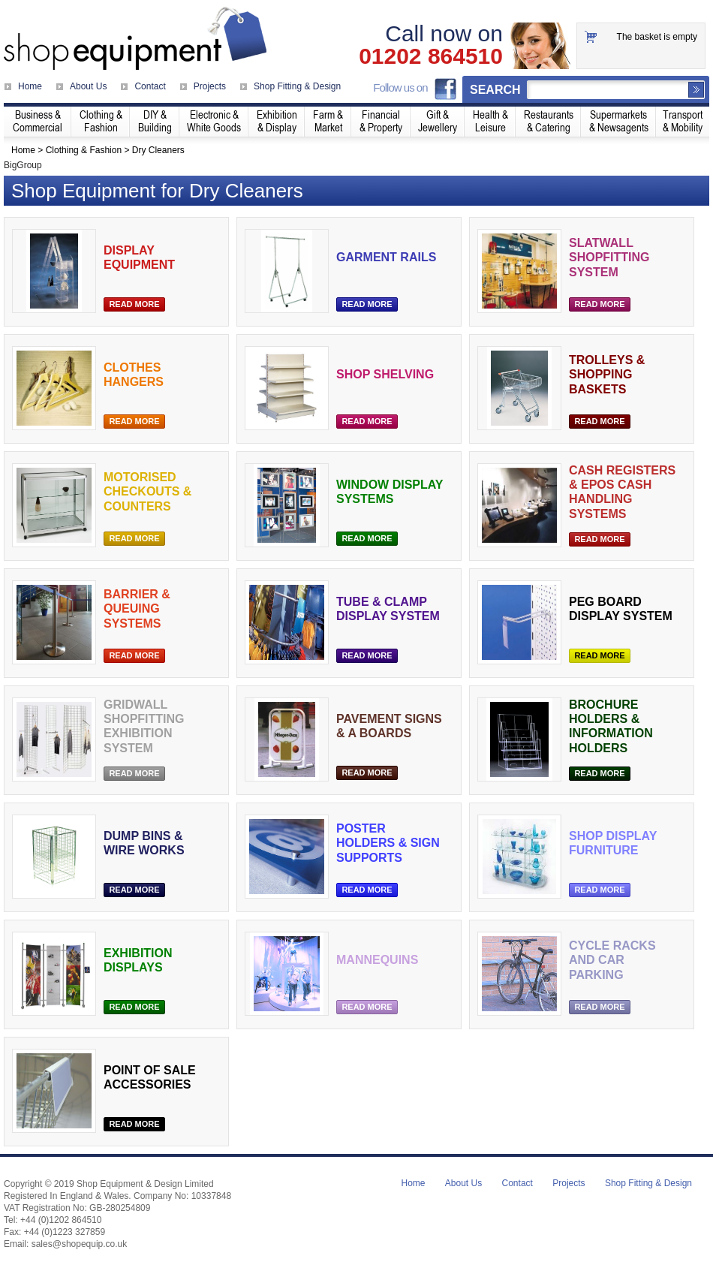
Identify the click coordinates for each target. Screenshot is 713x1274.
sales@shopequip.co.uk (80, 1244)
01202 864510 (431, 56)
